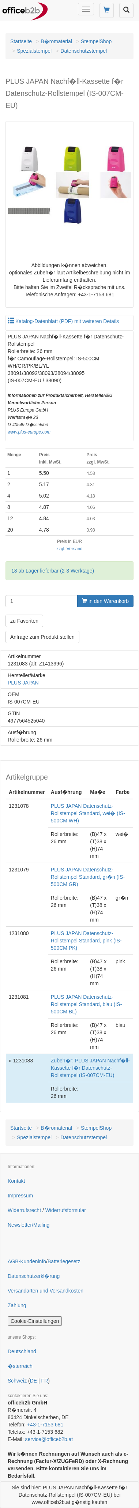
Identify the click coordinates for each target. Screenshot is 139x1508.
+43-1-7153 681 (45, 1425)
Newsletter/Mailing (28, 1225)
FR (44, 1381)
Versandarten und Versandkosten (45, 1291)
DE (33, 1381)
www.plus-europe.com (29, 432)
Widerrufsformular (65, 1210)
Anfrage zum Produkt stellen (42, 637)
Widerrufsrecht (24, 1210)
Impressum (20, 1195)
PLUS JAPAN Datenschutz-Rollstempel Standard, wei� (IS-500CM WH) (88, 813)
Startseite (21, 41)
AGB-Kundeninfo (27, 1261)
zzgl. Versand (69, 548)
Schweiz (17, 1381)
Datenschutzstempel (83, 51)
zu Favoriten (24, 621)
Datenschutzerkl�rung (34, 1276)
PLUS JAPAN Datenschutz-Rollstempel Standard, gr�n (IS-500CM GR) (88, 877)
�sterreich (20, 1366)
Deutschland (22, 1351)
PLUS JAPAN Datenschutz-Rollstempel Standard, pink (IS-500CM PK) (86, 940)
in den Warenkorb (105, 601)
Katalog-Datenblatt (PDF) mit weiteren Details (63, 321)
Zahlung (17, 1305)
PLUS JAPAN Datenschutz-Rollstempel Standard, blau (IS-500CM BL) (86, 1004)
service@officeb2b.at (49, 1439)
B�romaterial (56, 41)
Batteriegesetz (64, 1261)
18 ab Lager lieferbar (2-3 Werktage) (52, 571)
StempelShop (96, 41)
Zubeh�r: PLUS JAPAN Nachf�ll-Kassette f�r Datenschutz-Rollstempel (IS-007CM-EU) (90, 1068)
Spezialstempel (34, 51)
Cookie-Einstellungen (35, 1321)
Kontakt (16, 1181)
